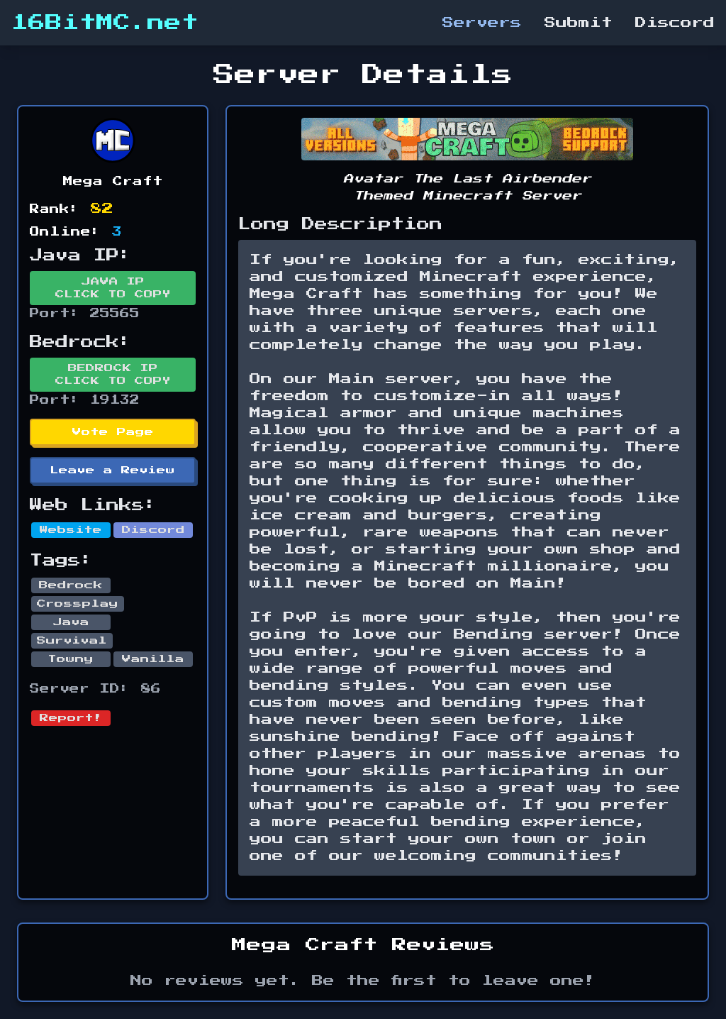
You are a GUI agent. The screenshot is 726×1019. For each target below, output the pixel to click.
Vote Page (113, 432)
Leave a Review (112, 470)
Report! (71, 718)
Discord (675, 22)
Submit (578, 22)
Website (71, 530)
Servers (482, 22)
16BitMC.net (105, 22)
